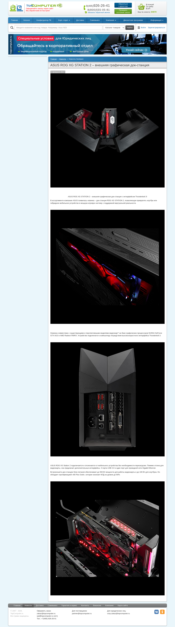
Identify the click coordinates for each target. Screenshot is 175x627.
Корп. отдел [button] (64, 20)
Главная (14, 20)
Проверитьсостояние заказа (123, 11)
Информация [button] (156, 20)
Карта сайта (123, 605)
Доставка (80, 20)
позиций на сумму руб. (150, 6)
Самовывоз (95, 20)
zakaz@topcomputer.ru (46, 613)
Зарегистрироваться (156, 27)
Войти (143, 27)
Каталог (26, 20)
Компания (109, 605)
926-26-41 (97, 5)
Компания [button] (111, 20)
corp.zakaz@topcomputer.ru (118, 613)
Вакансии (97, 605)
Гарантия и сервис (69, 605)
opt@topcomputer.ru (45, 616)
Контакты (85, 605)
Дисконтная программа (133, 20)
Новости (28, 605)
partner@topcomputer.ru (82, 613)
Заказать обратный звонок (99, 12)
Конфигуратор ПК (44, 20)
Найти (129, 27)
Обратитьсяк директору (123, 5)
